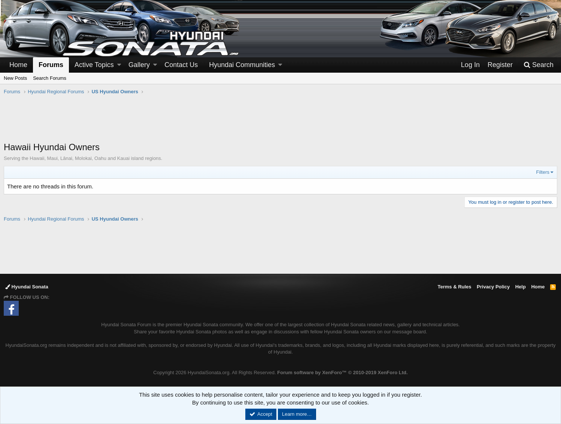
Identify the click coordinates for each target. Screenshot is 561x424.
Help (520, 287)
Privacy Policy (493, 287)
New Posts (15, 78)
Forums (51, 65)
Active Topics (94, 65)
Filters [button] (542, 172)
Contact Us (181, 65)
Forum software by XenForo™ (342, 372)
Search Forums (49, 78)
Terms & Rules (454, 287)
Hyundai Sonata (26, 287)
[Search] (538, 65)
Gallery (139, 65)
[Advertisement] (280, 122)
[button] (119, 65)
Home (18, 65)
